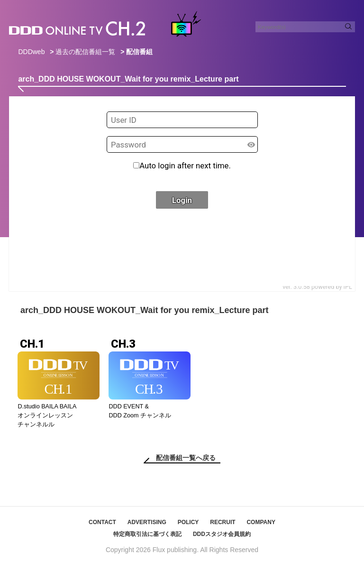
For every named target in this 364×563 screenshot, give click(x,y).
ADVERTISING (146, 522)
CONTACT (102, 522)
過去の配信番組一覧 (85, 51)
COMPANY (260, 522)
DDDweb (31, 51)
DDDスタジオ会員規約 (222, 534)
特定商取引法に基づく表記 (147, 534)
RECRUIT (222, 522)
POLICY (188, 522)
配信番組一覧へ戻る (186, 457)
